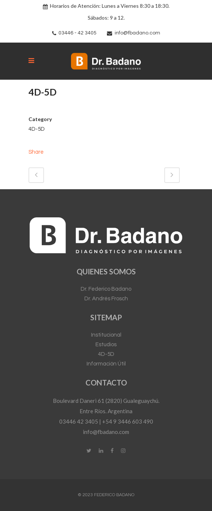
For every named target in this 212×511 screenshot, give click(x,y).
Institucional (106, 335)
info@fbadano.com (137, 33)
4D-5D (106, 354)
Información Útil (106, 364)
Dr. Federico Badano (106, 289)
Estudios (106, 344)
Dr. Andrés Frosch (106, 298)
